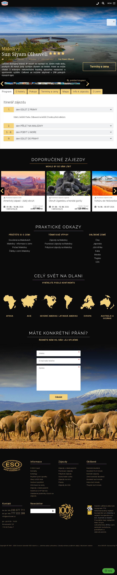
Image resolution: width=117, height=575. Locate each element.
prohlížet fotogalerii (103, 107)
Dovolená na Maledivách (19, 266)
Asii (95, 544)
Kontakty (33, 497)
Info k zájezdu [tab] (81, 118)
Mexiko (97, 281)
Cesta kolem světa (65, 503)
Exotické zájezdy (93, 500)
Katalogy (33, 500)
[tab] (58, 136)
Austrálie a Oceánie (107, 344)
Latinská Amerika (68, 343)
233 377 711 (18, 536)
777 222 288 (18, 539)
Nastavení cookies (87, 572)
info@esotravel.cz (9, 543)
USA (97, 288)
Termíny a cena (99, 66)
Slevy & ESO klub (36, 506)
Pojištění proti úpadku (38, 503)
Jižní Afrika (97, 274)
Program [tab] (7, 118)
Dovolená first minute (94, 497)
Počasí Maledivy (19, 274)
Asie (29, 343)
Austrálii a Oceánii (105, 544)
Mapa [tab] (65, 118)
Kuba (97, 277)
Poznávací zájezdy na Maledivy (58, 270)
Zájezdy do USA (64, 511)
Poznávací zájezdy (65, 497)
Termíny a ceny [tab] (49, 118)
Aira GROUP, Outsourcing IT (107, 572)
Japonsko (97, 270)
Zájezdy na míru (64, 506)
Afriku (108, 551)
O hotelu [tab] (20, 118)
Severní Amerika (49, 343)
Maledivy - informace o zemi (19, 270)
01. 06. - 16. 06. (59, 233)
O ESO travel (35, 495)
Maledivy (11, 48)
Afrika (9, 343)
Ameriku (110, 539)
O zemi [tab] (97, 118)
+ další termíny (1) (11, 235)
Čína (97, 266)
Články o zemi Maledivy (19, 277)
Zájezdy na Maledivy (58, 266)
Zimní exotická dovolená (95, 503)
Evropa (88, 343)
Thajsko (97, 284)
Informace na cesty (37, 511)
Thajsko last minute (94, 511)
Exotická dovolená (93, 495)
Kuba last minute (93, 509)
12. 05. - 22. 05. (13, 233)
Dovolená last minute (94, 506)
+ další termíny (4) (57, 235)
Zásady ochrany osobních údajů (68, 572)
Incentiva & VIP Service (39, 517)
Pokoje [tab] (33, 118)
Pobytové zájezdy (65, 500)
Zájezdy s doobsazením (39, 514)
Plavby (61, 509)
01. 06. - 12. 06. (104, 233)
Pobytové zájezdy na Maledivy (58, 274)
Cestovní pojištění (37, 509)
